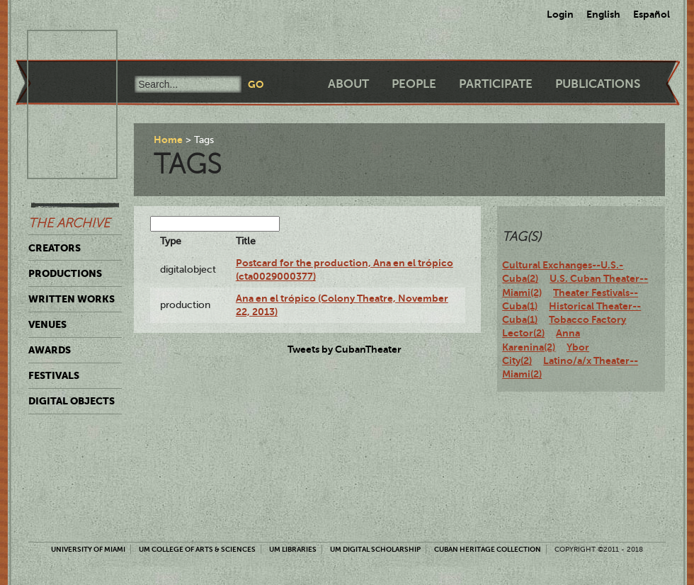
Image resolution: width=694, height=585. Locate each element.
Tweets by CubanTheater (345, 349)
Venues (47, 324)
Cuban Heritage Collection (487, 549)
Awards (49, 350)
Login (560, 14)
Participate (496, 84)
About (348, 84)
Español (651, 14)
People (414, 84)
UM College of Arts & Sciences (197, 549)
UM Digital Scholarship (375, 549)
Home (168, 139)
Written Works (71, 299)
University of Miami (88, 549)
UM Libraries (293, 549)
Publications (597, 84)
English (603, 14)
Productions (65, 273)
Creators (54, 248)
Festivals (53, 375)
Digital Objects (71, 401)
